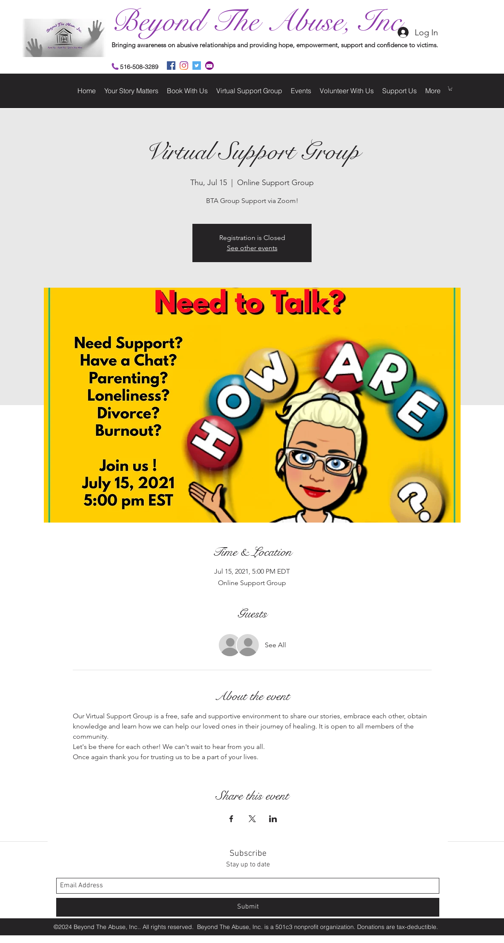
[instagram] (184, 65)
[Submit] (247, 907)
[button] (450, 88)
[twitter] (196, 65)
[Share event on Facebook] (231, 818)
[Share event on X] (252, 818)
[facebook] (171, 65)
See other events (252, 248)
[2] (209, 65)
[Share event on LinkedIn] (273, 818)
